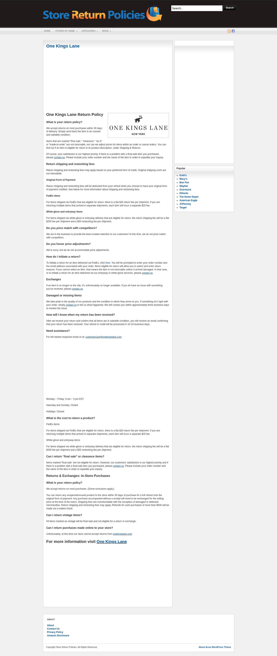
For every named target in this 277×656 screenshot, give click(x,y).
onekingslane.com (122, 534)
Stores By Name (65, 31)
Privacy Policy (55, 632)
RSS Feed (229, 31)
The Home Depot (189, 196)
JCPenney (185, 204)
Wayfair (184, 186)
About (50, 625)
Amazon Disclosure (58, 635)
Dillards (184, 193)
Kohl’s (183, 175)
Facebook (233, 31)
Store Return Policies (102, 13)
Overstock (185, 189)
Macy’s (184, 179)
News (105, 31)
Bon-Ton (184, 182)
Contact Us (53, 628)
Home (47, 31)
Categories (88, 31)
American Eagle (188, 200)
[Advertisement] (107, 81)
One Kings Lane (63, 46)
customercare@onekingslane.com (104, 337)
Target (183, 207)
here (107, 262)
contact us (59, 157)
